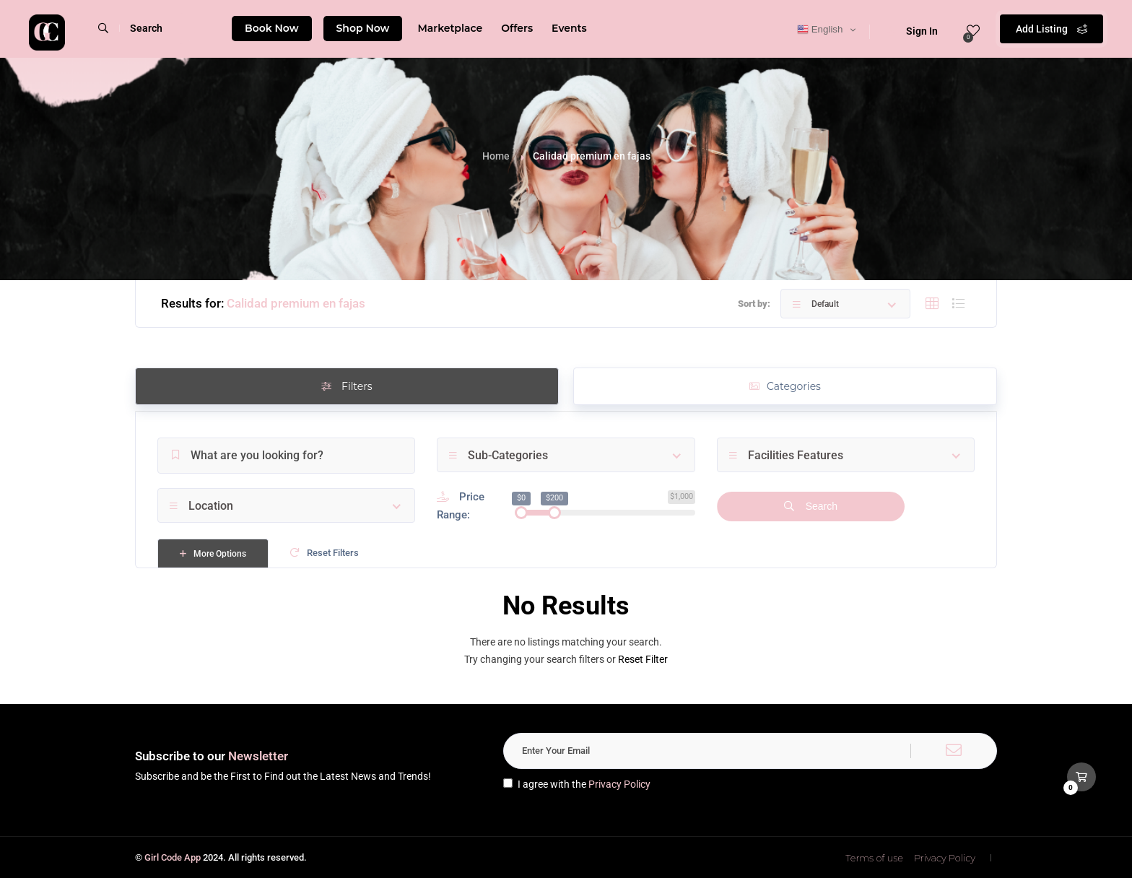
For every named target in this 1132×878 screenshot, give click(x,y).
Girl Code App (172, 857)
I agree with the (576, 784)
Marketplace (449, 28)
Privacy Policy (619, 784)
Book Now (272, 28)
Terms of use (874, 858)
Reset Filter (643, 659)
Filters (346, 386)
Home (496, 156)
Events (569, 28)
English (820, 29)
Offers (517, 28)
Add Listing (1051, 29)
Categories (785, 386)
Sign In (912, 31)
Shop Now (363, 28)
